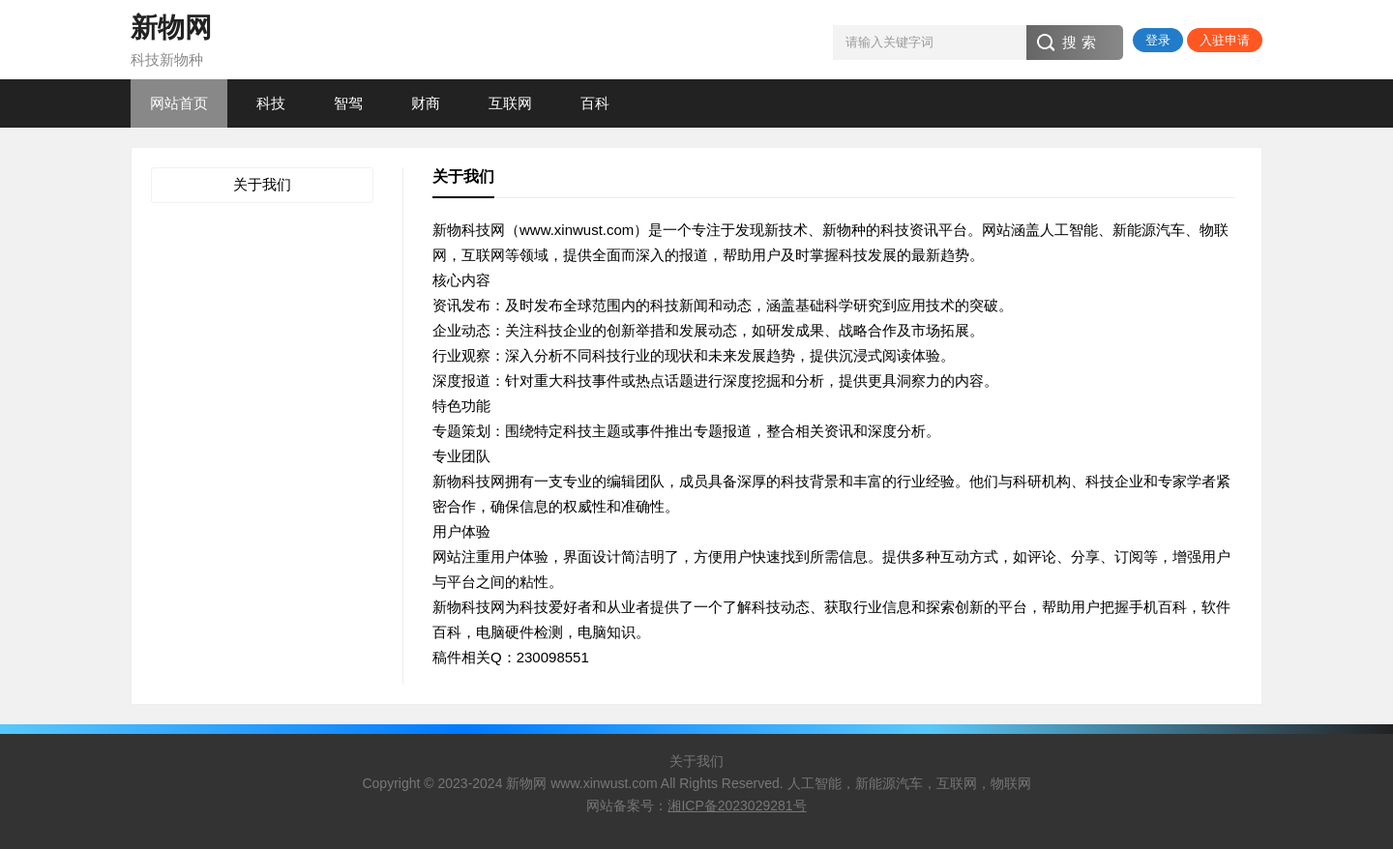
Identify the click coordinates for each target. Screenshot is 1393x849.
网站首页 (179, 103)
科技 (270, 103)
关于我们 (262, 184)
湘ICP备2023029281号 (736, 805)
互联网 (510, 103)
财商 (425, 103)
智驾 (348, 103)
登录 (1158, 40)
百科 (594, 103)
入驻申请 (1225, 40)
